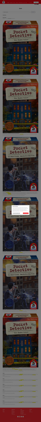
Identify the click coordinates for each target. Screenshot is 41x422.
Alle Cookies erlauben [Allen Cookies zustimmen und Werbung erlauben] (25, 213)
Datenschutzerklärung (21, 211)
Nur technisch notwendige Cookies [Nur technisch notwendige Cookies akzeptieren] (16, 213)
